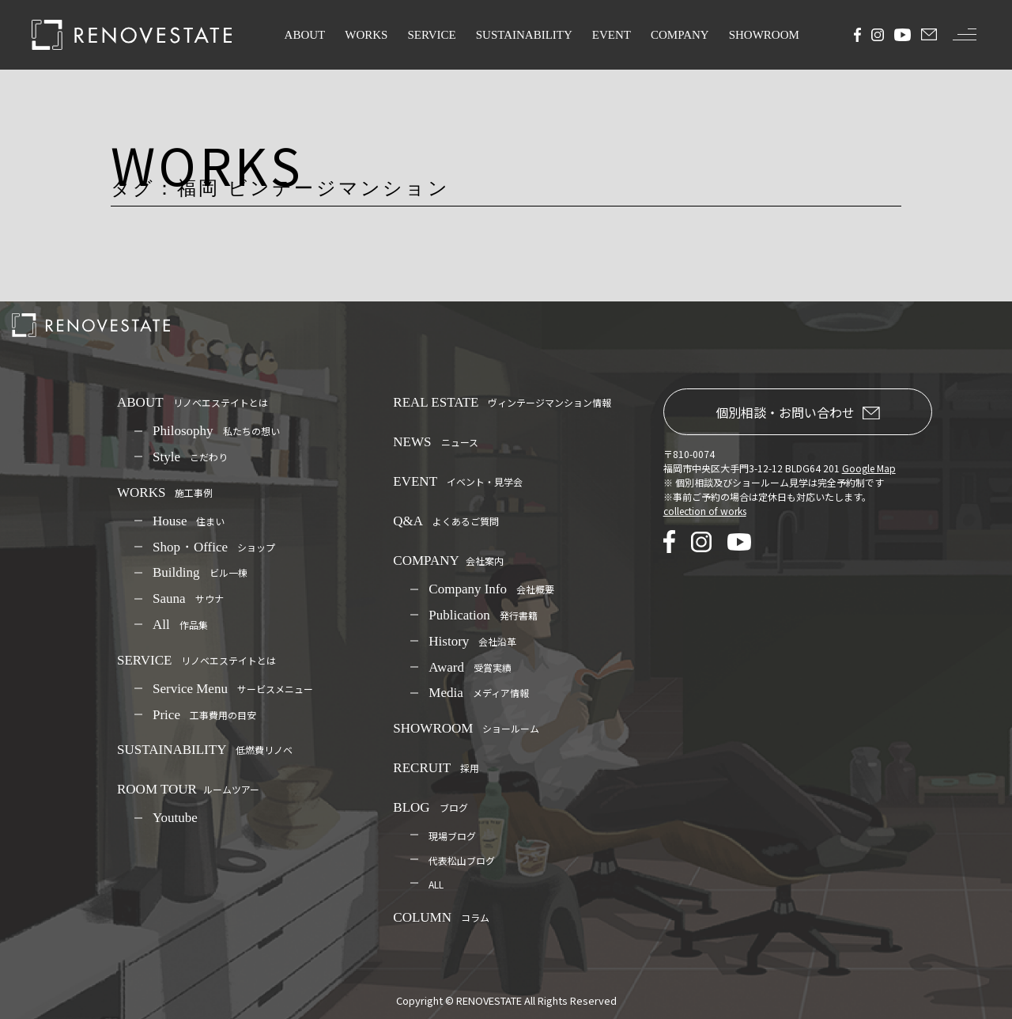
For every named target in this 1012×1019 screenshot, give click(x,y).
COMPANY (680, 34)
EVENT (611, 34)
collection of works (704, 510)
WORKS (366, 34)
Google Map (869, 468)
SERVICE (431, 34)
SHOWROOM (764, 34)
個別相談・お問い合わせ (798, 412)
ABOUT (305, 34)
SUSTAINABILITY (524, 34)
